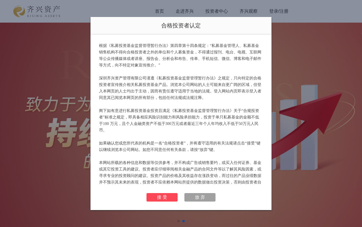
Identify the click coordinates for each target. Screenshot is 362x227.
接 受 (162, 197)
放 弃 (200, 197)
